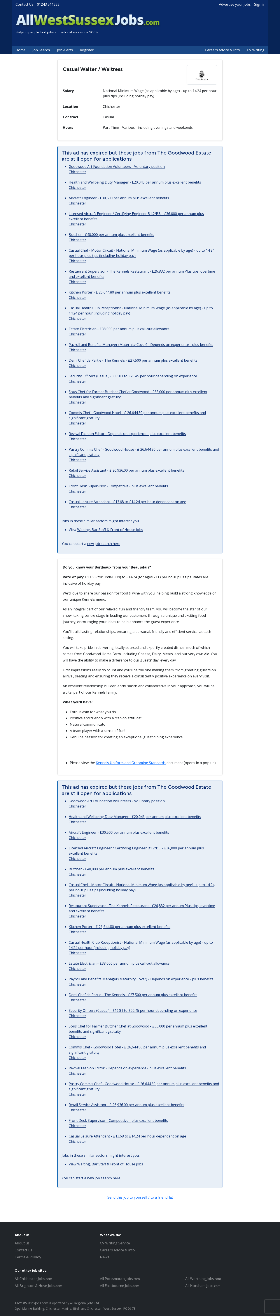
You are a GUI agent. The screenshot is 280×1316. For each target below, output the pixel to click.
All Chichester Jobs (33, 1278)
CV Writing (255, 50)
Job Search (41, 50)
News (104, 1257)
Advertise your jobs (235, 4)
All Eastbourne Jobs (119, 1285)
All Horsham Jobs (202, 1285)
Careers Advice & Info (222, 50)
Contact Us (24, 4)
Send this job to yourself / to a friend (140, 1197)
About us (22, 1243)
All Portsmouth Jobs (120, 1278)
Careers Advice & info (117, 1250)
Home (20, 50)
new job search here (103, 543)
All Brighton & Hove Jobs (38, 1285)
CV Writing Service (115, 1243)
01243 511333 (48, 4)
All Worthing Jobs (203, 1278)
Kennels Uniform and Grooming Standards (131, 762)
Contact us (23, 1250)
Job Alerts (65, 50)
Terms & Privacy (28, 1257)
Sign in (259, 4)
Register (87, 50)
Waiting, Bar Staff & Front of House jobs (110, 529)
